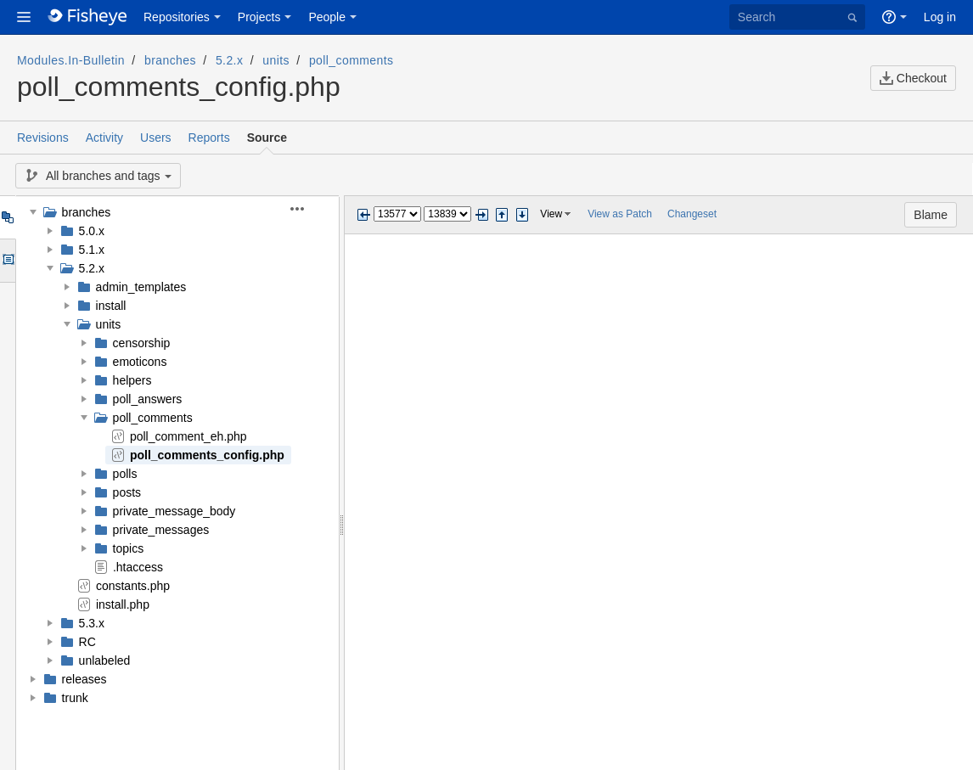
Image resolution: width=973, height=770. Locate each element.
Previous (363, 215)
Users (156, 137)
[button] (23, 17)
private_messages (161, 530)
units (276, 60)
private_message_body (174, 511)
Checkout (913, 78)
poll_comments (351, 60)
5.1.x (91, 249)
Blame (931, 215)
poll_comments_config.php (207, 455)
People (327, 17)
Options (7, 260)
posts (127, 492)
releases (84, 679)
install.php (122, 604)
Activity (104, 137)
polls (125, 474)
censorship (142, 343)
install (111, 305)
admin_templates (141, 287)
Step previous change (502, 215)
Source (267, 137)
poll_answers (148, 399)
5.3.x (91, 623)
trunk (75, 698)
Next (481, 215)
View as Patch (620, 214)
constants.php (133, 586)
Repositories (176, 17)
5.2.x (229, 60)
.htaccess (138, 567)
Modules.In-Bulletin (71, 60)
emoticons (140, 361)
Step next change (522, 215)
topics (128, 548)
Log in (940, 17)
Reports (209, 137)
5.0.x (91, 231)
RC (87, 642)
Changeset (692, 214)
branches (170, 60)
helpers (132, 380)
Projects (259, 17)
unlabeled (105, 660)
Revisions (43, 137)
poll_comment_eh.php (188, 436)
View (551, 214)
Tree (7, 217)
